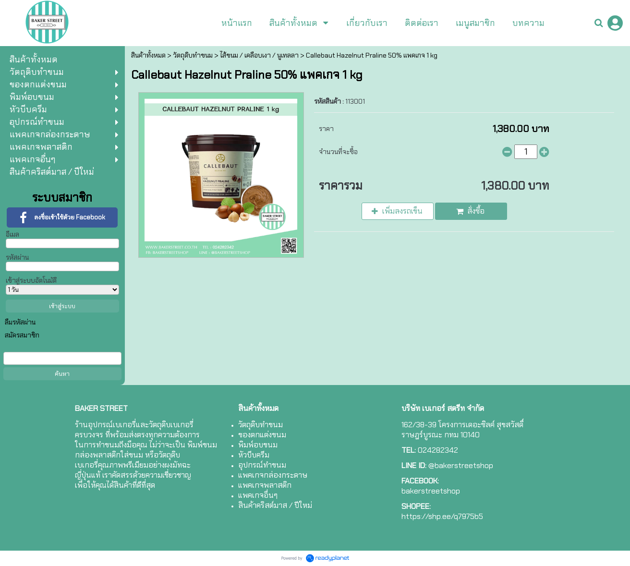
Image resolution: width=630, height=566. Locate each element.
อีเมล (12, 234)
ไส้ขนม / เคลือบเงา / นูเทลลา (259, 55)
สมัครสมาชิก (22, 335)
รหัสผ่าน (17, 257)
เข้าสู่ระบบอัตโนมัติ (31, 280)
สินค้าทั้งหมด (148, 55)
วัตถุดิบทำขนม (193, 55)
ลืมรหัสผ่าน (20, 322)
